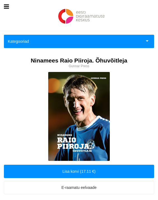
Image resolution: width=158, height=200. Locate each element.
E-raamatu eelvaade (78, 187)
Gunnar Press (79, 66)
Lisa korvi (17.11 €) (79, 171)
